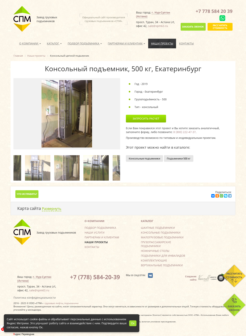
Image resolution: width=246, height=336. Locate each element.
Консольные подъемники (144, 158)
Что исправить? (27, 194)
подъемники (71, 303)
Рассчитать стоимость (220, 27)
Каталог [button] (54, 43)
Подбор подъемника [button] (85, 43)
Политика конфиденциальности (34, 297)
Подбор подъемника (100, 228)
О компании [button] (30, 43)
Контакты (186, 43)
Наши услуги (95, 232)
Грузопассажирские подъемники (156, 244)
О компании (94, 221)
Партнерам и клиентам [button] (126, 43)
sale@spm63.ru (158, 26)
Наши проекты (162, 43)
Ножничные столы (155, 251)
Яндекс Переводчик (23, 334)
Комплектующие (154, 260)
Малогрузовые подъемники (162, 237)
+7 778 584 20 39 (214, 11)
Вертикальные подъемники (162, 265)
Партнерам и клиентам (102, 237)
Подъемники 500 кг (178, 158)
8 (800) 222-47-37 (184, 132)
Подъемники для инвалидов (163, 255)
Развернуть (51, 208)
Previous (10, 168)
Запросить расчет (146, 118)
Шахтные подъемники (158, 228)
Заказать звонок (193, 26)
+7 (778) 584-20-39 (95, 277)
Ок (133, 323)
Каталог (147, 221)
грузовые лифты (54, 303)
